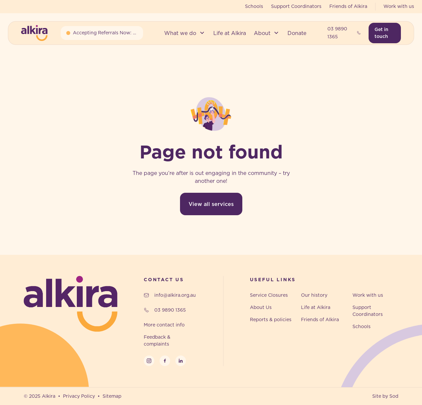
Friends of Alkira (348, 6)
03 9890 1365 (344, 32)
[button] (184, 33)
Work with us (398, 6)
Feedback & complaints (157, 340)
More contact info (164, 324)
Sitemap (112, 396)
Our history (314, 295)
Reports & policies (270, 319)
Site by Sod (385, 396)
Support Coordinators (296, 6)
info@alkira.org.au (170, 295)
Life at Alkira (315, 307)
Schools (254, 6)
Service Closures (269, 295)
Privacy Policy (79, 396)
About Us (261, 307)
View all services (211, 204)
